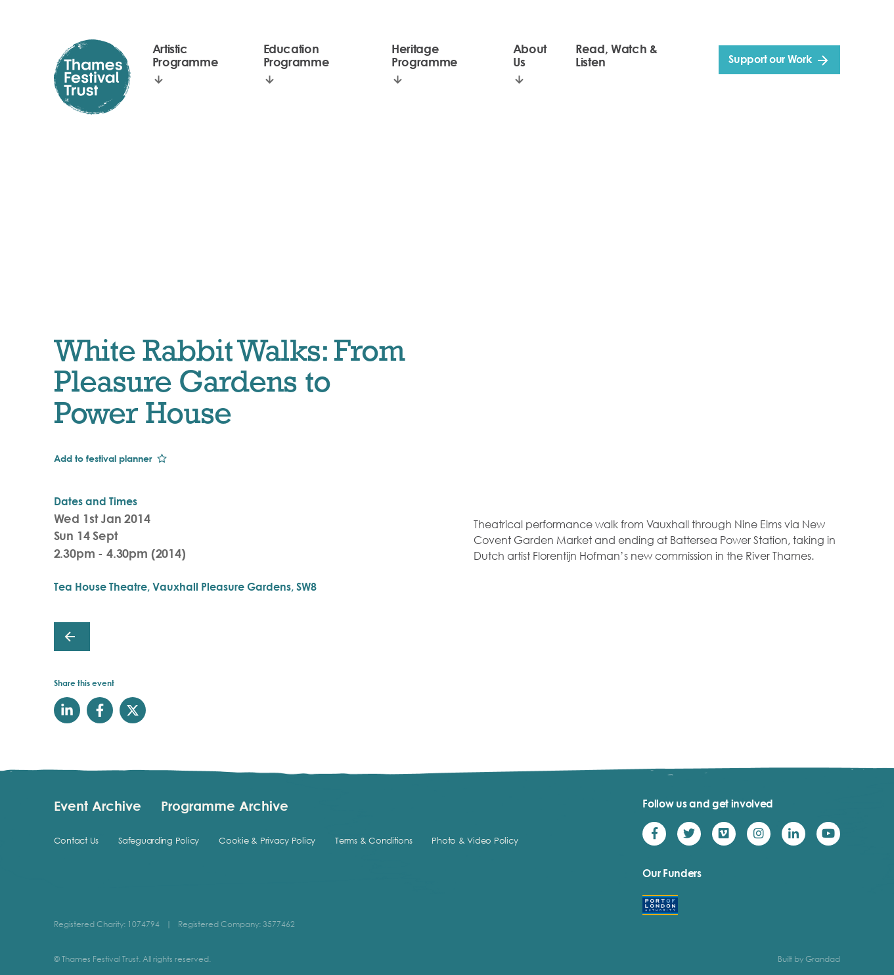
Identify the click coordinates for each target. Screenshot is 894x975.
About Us (530, 55)
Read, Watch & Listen (616, 55)
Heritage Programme (424, 55)
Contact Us (76, 840)
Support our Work (769, 59)
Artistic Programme (185, 55)
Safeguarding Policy (158, 840)
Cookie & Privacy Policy (267, 840)
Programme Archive (224, 805)
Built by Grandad (809, 959)
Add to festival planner (103, 458)
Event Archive (97, 805)
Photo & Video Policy (475, 840)
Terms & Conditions (373, 840)
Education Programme (296, 55)
